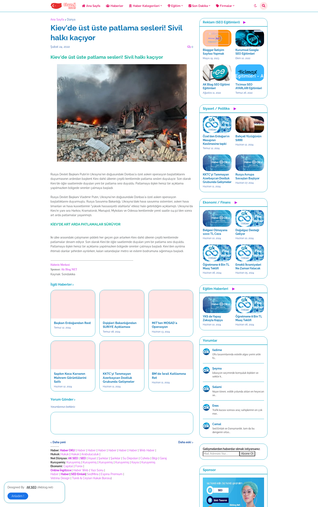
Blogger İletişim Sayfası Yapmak (213, 51)
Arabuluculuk (90, 454)
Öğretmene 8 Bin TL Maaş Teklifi (216, 266)
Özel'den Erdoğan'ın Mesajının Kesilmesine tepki (216, 140)
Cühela (145, 458)
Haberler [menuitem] (114, 6)
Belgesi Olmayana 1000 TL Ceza (215, 232)
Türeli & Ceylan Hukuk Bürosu (91, 478)
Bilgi (155, 458)
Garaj (163, 458)
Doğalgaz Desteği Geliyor (247, 232)
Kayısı (135, 462)
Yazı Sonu (97, 470)
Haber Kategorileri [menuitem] (144, 6)
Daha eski (184, 442)
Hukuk (65, 454)
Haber (81, 450)
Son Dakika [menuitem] (198, 6)
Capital (68, 466)
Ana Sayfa (57, 19)
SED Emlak (78, 474)
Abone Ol (247, 453)
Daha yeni (59, 442)
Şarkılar (103, 458)
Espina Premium (111, 474)
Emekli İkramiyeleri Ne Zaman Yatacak (248, 266)
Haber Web (80, 470)
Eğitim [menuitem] (174, 6)
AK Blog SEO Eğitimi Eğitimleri (216, 86)
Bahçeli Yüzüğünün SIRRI (248, 138)
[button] (255, 6)
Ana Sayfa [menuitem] (91, 6)
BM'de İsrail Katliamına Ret (169, 376)
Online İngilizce (60, 470)
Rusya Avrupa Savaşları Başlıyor (247, 176)
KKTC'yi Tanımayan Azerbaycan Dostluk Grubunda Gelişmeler (118, 378)
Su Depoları (130, 458)
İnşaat (92, 458)
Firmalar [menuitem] (224, 6)
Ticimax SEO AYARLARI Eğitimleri (248, 86)
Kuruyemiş (74, 462)
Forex (79, 466)
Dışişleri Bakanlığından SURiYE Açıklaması (119, 325)
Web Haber (147, 450)
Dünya (71, 19)
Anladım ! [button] (18, 496)
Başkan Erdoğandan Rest (72, 323)
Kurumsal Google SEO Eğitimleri (247, 51)
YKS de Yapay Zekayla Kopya (213, 318)
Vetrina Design (60, 478)
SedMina (93, 474)
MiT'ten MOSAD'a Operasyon (164, 325)
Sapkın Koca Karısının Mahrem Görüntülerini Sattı (70, 378)
